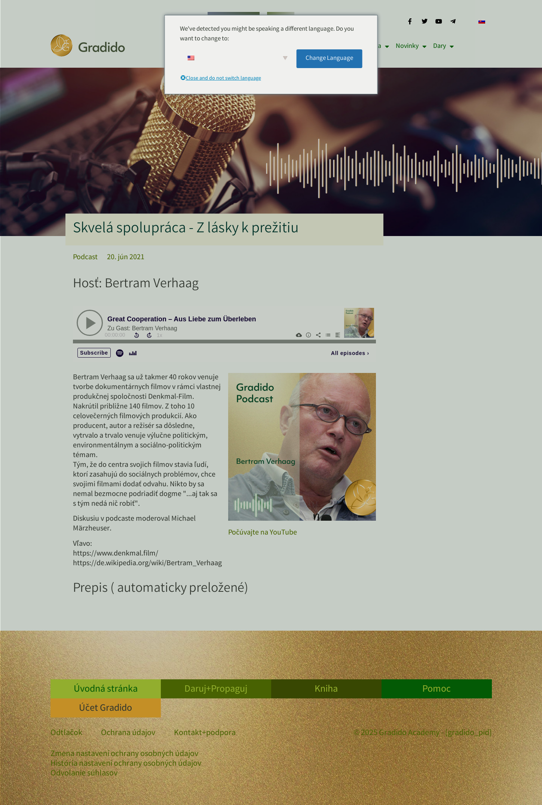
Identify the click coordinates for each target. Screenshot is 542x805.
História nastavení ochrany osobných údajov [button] (125, 764)
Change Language (329, 58)
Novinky (411, 46)
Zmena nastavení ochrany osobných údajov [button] (124, 754)
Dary (443, 46)
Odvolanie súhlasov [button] (83, 774)
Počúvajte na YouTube (262, 532)
